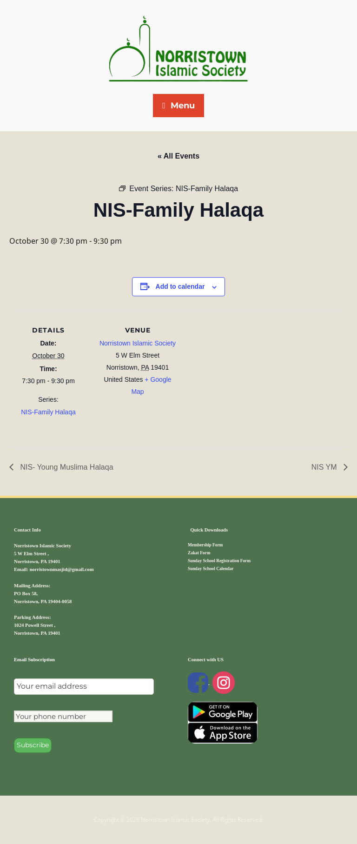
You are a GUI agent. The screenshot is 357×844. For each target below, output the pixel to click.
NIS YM (325, 467)
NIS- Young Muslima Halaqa (65, 467)
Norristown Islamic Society (137, 343)
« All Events (178, 156)
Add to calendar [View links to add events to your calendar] (180, 286)
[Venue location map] (237, 375)
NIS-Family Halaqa (48, 412)
